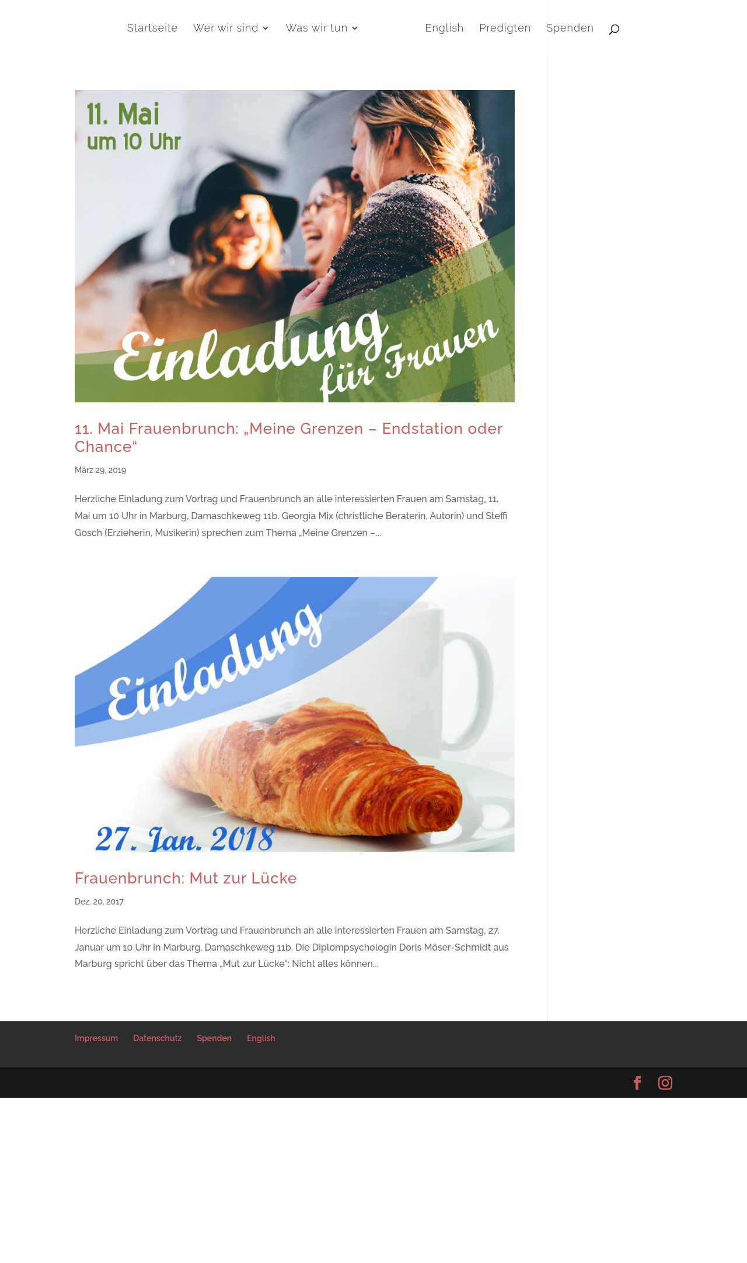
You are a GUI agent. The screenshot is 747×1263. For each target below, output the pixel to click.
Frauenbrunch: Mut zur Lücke (186, 878)
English (445, 29)
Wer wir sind (226, 29)
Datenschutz (157, 1038)
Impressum (96, 1038)
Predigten (505, 29)
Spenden (570, 29)
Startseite (152, 29)
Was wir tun (317, 29)
